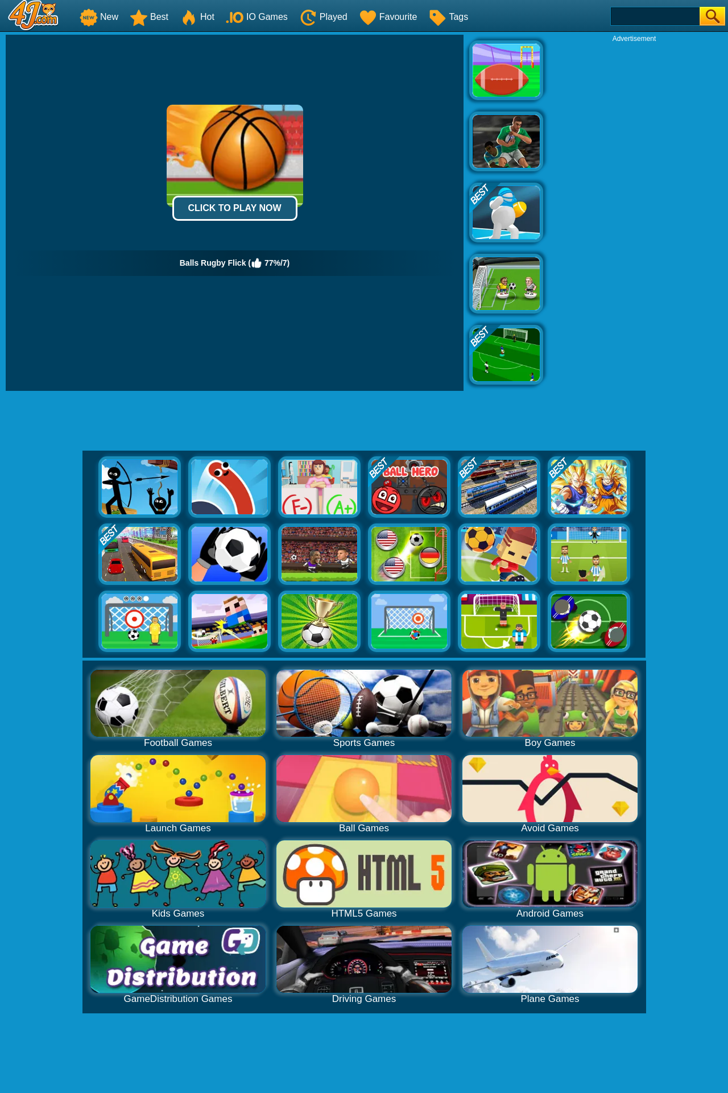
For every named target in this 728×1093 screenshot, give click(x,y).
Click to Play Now (234, 208)
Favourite (388, 17)
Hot (197, 17)
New (99, 17)
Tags (448, 17)
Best (149, 17)
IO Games (257, 17)
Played (323, 17)
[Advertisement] (634, 214)
